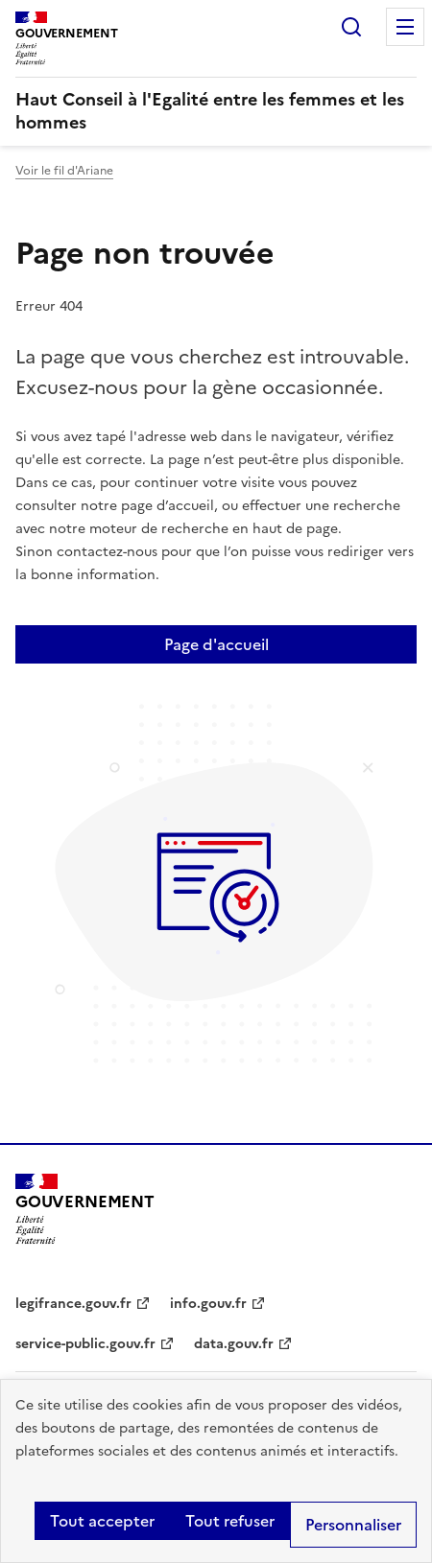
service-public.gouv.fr (85, 1344)
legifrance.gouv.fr (73, 1304)
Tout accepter (102, 1520)
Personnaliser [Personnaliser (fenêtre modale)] (353, 1524)
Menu (405, 27)
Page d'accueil (216, 644)
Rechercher (351, 27)
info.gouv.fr (208, 1304)
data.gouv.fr (234, 1344)
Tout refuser (230, 1520)
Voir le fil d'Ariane (64, 170)
